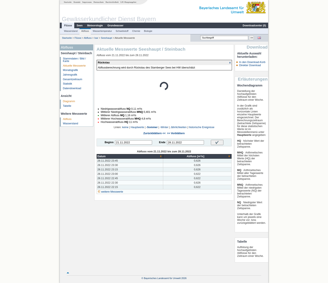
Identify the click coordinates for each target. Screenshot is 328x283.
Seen (80, 25)
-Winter (164, 127)
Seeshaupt (106, 38)
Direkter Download (250, 65)
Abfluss (85, 31)
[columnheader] (130, 156)
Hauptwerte (137, 127)
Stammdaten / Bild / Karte (74, 60)
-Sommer (152, 127)
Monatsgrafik (70, 70)
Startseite (68, 2)
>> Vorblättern (176, 133)
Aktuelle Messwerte (74, 65)
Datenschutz (99, 2)
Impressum (87, 2)
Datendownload (72, 88)
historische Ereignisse (201, 127)
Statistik (67, 83)
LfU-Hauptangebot (128, 2)
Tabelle (67, 105)
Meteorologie (95, 25)
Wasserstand (71, 31)
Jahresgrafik (70, 74)
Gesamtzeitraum (72, 79)
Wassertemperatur (102, 31)
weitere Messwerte (112, 191)
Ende (162, 142)
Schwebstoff (122, 31)
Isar (96, 38)
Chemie (136, 31)
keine (125, 127)
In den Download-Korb (252, 62)
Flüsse (68, 25)
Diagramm (69, 101)
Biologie (148, 31)
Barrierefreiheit (112, 2)
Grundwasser (116, 25)
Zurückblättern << (154, 133)
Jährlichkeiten (178, 127)
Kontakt (77, 2)
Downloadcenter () (254, 25)
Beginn (109, 142)
